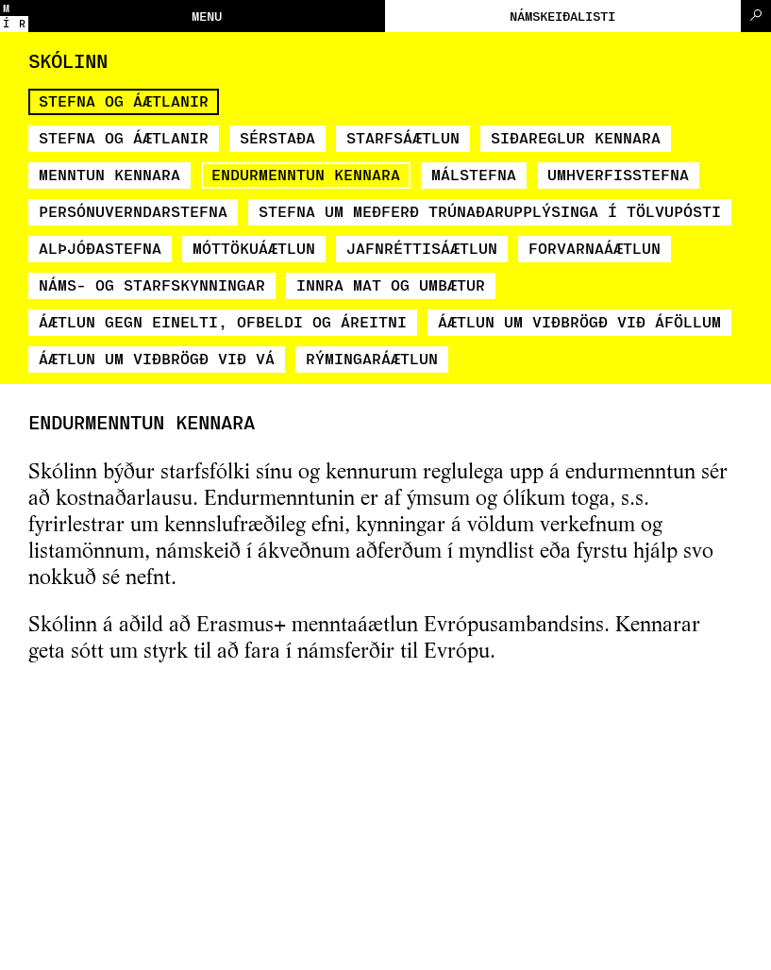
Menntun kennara (109, 174)
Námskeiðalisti (562, 16)
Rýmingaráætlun (372, 358)
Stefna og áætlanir (124, 100)
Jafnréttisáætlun (421, 248)
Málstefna (473, 174)
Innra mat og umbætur (390, 284)
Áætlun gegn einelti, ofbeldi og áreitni (223, 321)
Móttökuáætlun (254, 248)
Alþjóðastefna (100, 248)
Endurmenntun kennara (305, 174)
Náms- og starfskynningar (152, 284)
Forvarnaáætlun (594, 248)
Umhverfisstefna (618, 174)
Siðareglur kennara (576, 137)
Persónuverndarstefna (133, 211)
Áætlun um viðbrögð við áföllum (579, 321)
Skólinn (68, 60)
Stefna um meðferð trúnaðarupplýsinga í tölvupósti (490, 211)
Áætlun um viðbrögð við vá (157, 358)
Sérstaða (277, 137)
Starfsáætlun (403, 137)
